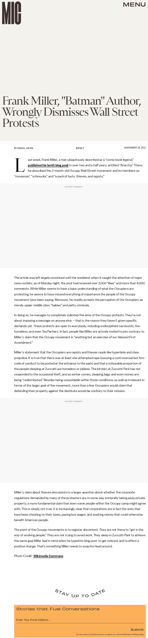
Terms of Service (123, 634)
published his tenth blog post (48, 165)
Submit (137, 629)
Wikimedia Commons (48, 556)
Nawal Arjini (25, 148)
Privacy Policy (139, 634)
